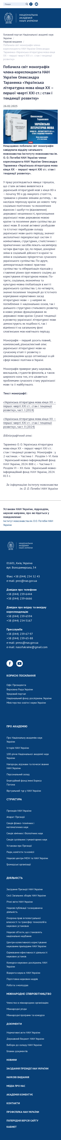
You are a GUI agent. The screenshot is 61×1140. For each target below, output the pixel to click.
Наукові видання (12, 41)
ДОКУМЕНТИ (14, 1023)
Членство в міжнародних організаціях (27, 1002)
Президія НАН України (19, 810)
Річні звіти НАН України (20, 901)
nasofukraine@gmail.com (31, 647)
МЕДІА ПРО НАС (16, 1085)
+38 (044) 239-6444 (19, 594)
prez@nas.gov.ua (26, 581)
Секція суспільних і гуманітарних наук (27, 839)
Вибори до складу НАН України (24, 1045)
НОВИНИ (12, 1059)
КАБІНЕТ (12, 1126)
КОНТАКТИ (13, 1103)
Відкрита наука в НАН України (23, 972)
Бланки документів (17, 1051)
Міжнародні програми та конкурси (26, 1015)
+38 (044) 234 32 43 (27, 576)
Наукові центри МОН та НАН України (27, 858)
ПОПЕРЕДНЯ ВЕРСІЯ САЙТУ (22, 1120)
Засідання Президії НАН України (25, 889)
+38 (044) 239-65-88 (20, 638)
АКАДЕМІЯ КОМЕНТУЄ (20, 1094)
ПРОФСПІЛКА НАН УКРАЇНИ (23, 1111)
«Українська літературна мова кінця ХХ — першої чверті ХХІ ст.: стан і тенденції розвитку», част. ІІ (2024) (29, 423)
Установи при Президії (19, 845)
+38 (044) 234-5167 (19, 620)
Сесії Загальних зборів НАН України (26, 895)
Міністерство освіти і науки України (26, 702)
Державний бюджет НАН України (25, 1038)
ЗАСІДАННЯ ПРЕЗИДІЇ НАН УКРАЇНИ (27, 1068)
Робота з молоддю (17, 985)
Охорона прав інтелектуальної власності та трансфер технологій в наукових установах (27, 922)
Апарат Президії (16, 816)
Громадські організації (19, 864)
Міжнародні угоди (17, 1009)
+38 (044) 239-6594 (19, 616)
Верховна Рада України (20, 689)
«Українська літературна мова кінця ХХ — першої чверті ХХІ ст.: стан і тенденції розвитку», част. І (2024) (29, 406)
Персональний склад (18, 774)
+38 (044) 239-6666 (19, 598)
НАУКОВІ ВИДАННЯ (18, 1077)
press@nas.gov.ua (27, 642)
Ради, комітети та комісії (20, 852)
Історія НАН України (18, 747)
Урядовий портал (16, 693)
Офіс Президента (16, 685)
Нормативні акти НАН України (23, 1032)
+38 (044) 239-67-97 (20, 634)
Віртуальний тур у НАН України (24, 790)
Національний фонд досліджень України (29, 698)
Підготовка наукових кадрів (22, 979)
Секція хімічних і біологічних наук (25, 833)
